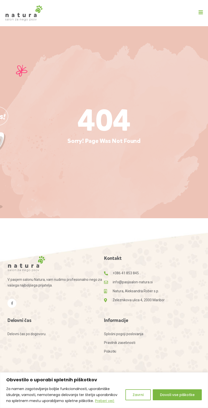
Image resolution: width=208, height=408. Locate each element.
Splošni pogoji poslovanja (123, 334)
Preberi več (104, 400)
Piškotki (110, 351)
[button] (201, 12)
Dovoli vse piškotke (177, 394)
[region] (104, 390)
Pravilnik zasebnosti (119, 343)
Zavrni (138, 394)
